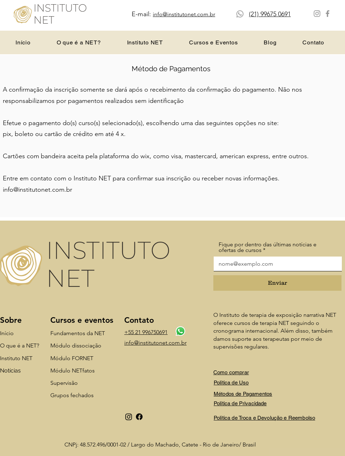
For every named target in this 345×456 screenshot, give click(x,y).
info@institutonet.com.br (37, 189)
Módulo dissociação (75, 345)
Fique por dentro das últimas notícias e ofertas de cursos (267, 247)
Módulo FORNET (71, 358)
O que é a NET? (19, 345)
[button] (213, 42)
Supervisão (64, 383)
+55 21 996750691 (146, 332)
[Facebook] (327, 13)
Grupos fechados (72, 395)
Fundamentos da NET (77, 333)
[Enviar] (277, 283)
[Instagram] (317, 13)
